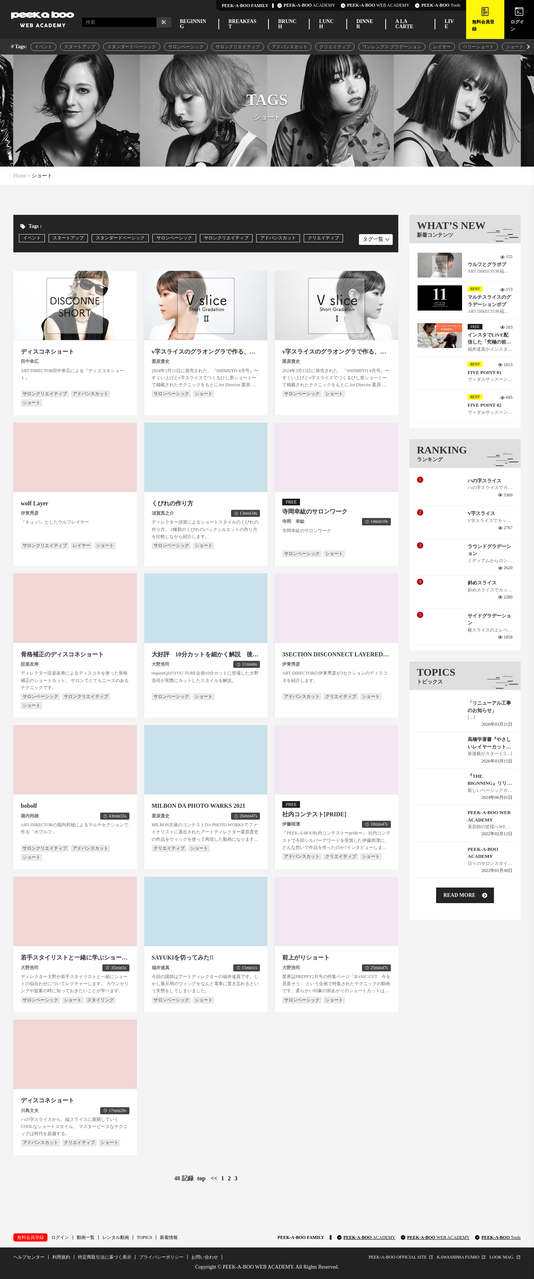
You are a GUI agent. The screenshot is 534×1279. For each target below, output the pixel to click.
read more (466, 895)
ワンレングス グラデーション (391, 46)
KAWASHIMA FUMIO (458, 1257)
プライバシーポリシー (161, 1257)
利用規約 (61, 1257)
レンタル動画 (115, 1237)
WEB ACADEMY (375, 5)
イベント (43, 46)
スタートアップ (79, 46)
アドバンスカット (289, 46)
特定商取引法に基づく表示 (104, 1257)
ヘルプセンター (28, 1257)
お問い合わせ (204, 1257)
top (201, 1178)
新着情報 (169, 1237)
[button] (527, 47)
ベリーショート (478, 46)
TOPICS (144, 1237)
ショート (515, 46)
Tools (437, 5)
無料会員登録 (30, 1237)
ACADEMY (306, 5)
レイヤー (442, 46)
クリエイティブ (334, 46)
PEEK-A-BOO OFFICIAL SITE (398, 1257)
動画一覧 (86, 1237)
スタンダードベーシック (131, 46)
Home (19, 175)
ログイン (60, 1237)
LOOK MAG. (502, 1257)
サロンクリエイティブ (237, 46)
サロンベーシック (186, 46)
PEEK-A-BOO (369, 1237)
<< (214, 1178)
